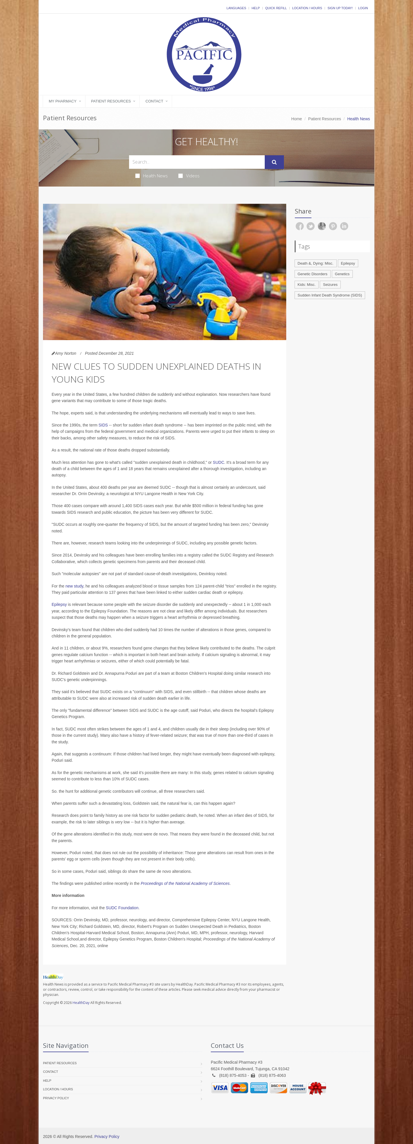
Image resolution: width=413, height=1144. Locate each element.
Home (296, 119)
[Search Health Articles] (197, 162)
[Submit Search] (274, 162)
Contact (154, 101)
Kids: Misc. (307, 284)
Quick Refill (276, 8)
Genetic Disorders (313, 274)
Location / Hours (307, 8)
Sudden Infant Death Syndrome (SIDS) (330, 295)
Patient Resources (111, 101)
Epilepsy (59, 604)
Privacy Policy (56, 1098)
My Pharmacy (63, 101)
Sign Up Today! (340, 8)
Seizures (330, 284)
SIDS (103, 425)
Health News (151, 176)
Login (363, 8)
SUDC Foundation (122, 907)
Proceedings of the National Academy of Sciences (185, 883)
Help (256, 8)
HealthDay (81, 1002)
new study (74, 586)
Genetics (342, 274)
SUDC (218, 462)
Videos (189, 176)
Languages (236, 8)
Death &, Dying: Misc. (316, 263)
